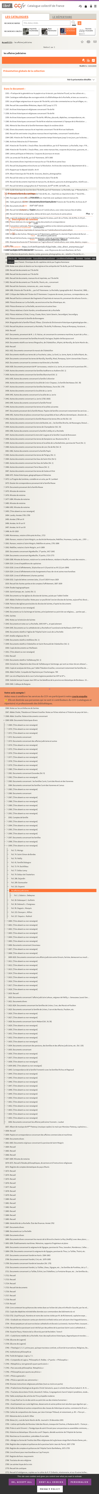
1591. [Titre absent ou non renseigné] (23, 813)
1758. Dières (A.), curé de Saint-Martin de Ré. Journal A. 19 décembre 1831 (34, 1420)
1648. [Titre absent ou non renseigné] (23, 1090)
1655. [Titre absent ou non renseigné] (23, 1118)
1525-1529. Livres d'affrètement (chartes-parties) (24, 575)
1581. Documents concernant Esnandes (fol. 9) (26, 773)
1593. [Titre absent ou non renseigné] (23, 821)
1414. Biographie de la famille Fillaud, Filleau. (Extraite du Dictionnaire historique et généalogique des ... (47, 322)
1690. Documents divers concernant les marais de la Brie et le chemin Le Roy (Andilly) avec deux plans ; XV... (47, 1239)
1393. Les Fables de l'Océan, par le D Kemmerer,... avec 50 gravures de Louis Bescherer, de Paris (43, 250)
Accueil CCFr (7, 42)
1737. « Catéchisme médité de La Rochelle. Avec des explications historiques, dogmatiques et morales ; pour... (47, 1335)
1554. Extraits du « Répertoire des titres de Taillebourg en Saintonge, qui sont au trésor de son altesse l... (46, 664)
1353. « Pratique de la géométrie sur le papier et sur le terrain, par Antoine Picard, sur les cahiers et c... (45, 93)
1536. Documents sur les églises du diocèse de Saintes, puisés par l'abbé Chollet (36, 595)
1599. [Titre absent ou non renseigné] (23, 845)
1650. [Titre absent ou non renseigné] (23, 1098)
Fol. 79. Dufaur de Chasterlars (23, 874)
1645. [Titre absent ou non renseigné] (23, 1077)
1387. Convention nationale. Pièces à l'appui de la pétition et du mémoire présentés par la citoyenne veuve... (47, 226)
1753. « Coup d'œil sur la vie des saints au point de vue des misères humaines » (36, 1400)
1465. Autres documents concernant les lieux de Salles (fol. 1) (29, 463)
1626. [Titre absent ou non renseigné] (23, 1013)
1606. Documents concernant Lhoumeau (24, 945)
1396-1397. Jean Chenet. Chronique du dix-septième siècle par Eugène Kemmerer (37, 262)
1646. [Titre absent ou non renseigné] (23, 1081)
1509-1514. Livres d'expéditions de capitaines (23, 563)
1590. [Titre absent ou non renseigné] (23, 809)
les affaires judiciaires (20, 890)
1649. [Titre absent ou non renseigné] (23, 1094)
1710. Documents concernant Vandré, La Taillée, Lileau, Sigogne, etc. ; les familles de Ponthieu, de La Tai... (47, 1267)
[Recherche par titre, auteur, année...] (46, 23)
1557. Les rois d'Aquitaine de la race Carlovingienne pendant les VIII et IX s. (35, 676)
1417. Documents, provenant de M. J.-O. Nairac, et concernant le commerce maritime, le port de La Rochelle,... (47, 334)
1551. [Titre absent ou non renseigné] (20, 652)
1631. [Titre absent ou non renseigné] (23, 1033)
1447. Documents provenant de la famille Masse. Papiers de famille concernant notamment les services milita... (47, 411)
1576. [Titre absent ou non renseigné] (23, 753)
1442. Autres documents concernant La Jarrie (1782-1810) (28, 398)
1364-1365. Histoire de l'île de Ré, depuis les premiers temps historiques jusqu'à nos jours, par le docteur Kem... (47, 137)
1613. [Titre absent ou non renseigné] (23, 969)
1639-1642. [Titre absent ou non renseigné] (25, 1065)
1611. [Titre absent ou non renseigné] (23, 961)
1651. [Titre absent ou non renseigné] (23, 1102)
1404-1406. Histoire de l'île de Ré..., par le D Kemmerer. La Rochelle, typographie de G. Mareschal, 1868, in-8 (47, 290)
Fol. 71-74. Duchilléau (19, 866)
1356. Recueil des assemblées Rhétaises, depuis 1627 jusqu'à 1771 (31, 105)
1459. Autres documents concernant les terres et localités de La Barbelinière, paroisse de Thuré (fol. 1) (45, 443)
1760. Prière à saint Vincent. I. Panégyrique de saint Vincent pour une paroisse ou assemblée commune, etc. (47, 1428)
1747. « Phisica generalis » (15, 1376)
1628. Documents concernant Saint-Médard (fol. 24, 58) (30, 1021)
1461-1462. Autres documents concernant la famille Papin (28, 451)
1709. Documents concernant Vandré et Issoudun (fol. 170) (28, 1263)
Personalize (80, 1482)
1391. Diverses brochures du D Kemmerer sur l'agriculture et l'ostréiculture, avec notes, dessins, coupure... (47, 242)
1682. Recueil (10, 1207)
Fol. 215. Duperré (17, 886)
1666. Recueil (10, 1155)
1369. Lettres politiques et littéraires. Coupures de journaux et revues (32, 153)
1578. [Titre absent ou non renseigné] (23, 761)
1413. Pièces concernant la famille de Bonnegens (24, 318)
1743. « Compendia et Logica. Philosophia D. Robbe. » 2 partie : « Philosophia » (36, 1359)
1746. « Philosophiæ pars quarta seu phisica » (23, 1372)
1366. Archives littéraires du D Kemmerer (21, 141)
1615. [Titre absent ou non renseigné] (23, 977)
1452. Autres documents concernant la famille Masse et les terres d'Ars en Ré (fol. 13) (38, 419)
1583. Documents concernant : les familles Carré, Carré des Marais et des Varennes (40, 781)
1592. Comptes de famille (18, 817)
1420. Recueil (10, 346)
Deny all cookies (51, 1482)
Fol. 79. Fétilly (16, 858)
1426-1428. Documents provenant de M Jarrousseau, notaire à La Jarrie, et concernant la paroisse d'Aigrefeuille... (47, 366)
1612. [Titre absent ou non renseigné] (23, 965)
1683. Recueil (10, 1211)
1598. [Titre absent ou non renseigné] (23, 841)
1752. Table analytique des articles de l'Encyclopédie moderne (30, 1396)
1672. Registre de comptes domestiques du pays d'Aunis (27, 1167)
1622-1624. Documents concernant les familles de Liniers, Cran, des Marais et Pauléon (42, 1005)
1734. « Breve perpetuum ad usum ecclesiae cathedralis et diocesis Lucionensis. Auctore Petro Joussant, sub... (47, 1323)
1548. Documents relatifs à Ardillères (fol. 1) (22, 640)
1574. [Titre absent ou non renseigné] (23, 745)
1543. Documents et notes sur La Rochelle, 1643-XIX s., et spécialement (33, 623)
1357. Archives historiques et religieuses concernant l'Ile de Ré (29, 109)
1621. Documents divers (17, 1001)
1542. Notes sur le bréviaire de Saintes (20, 619)
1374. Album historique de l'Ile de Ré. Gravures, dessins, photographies (33, 173)
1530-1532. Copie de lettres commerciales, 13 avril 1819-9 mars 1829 (32, 579)
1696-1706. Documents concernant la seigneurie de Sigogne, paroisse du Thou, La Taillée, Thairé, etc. (45, 1251)
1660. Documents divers (14, 1139)
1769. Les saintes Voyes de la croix (18, 1464)
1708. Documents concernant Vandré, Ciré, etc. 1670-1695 (28, 1259)
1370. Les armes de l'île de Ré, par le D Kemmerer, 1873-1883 (29, 157)
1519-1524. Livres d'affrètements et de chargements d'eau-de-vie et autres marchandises (40, 571)
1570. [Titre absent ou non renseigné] (23, 729)
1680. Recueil (10, 1199)
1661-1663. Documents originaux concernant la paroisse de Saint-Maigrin (34, 1143)
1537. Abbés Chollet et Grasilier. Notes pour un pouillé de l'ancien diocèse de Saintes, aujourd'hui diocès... (47, 599)
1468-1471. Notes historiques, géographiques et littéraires (28, 475)
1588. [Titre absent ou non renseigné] (23, 801)
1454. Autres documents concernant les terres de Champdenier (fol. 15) (33, 427)
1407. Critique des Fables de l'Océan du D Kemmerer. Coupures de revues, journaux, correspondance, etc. (47, 294)
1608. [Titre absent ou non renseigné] (23, 953)
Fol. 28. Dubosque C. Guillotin (23, 900)
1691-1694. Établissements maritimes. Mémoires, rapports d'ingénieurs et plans (36, 1243)
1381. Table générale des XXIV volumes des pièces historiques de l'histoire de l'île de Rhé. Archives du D (46, 201)
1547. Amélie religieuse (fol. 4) (17, 636)
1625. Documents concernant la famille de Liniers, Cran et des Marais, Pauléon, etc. (41, 1009)
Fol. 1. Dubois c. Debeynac (24, 895)
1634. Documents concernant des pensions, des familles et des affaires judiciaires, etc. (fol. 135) (46, 1045)
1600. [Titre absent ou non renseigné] (23, 921)
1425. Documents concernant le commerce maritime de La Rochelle (32, 362)
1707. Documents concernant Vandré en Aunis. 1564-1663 (27, 1255)
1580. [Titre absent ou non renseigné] (23, 769)
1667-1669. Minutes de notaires (17, 1159)
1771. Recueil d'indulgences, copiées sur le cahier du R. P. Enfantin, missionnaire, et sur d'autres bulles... (46, 1472)
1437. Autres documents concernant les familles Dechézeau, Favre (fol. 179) (34, 386)
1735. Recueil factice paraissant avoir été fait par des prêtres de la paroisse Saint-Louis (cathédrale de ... (46, 1327)
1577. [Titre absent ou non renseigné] (23, 757)
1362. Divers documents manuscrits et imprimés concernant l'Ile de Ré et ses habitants (39, 129)
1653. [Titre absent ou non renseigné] (23, 1110)
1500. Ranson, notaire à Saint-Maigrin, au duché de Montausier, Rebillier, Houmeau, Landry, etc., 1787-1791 (47, 539)
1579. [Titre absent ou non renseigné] (23, 765)
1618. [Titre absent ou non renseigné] (23, 989)
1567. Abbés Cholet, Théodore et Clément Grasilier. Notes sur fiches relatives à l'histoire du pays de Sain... (47, 712)
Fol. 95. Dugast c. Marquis (21, 908)
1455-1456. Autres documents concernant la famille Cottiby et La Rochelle (34, 431)
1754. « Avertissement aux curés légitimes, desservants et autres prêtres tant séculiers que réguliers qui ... (46, 1404)
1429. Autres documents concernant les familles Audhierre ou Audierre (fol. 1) (35, 370)
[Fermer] (49, 689)
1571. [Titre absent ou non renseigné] (23, 733)
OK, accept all (21, 1482)
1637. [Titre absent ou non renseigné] (23, 1057)
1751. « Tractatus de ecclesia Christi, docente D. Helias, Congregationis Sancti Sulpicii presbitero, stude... (47, 1392)
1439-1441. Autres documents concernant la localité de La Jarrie (30, 394)
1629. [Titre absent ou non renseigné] (23, 1025)
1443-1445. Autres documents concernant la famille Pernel (28, 402)
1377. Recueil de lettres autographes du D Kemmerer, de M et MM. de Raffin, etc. (37, 185)
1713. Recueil (10, 1279)
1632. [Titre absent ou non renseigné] (23, 1037)
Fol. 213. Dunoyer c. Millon (21, 912)
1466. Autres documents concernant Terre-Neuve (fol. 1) (27, 467)
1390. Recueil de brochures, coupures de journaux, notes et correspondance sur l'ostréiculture (42, 238)
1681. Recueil (10, 1203)
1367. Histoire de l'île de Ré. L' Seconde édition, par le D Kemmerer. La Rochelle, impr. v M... (46, 145)
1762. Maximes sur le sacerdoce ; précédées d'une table (27, 1436)
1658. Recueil (10, 1130)
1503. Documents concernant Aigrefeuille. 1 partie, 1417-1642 (30, 551)
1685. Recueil (10, 1219)
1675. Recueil (10, 1179)
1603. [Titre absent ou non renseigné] (23, 933)
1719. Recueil (10, 1303)
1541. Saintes (10, 615)
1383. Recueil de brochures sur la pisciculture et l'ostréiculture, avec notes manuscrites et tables (43, 210)
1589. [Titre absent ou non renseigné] (23, 805)
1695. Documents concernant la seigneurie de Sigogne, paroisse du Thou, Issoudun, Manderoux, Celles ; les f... (47, 1247)
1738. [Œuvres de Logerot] (15, 1339)
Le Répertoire (62, 17)
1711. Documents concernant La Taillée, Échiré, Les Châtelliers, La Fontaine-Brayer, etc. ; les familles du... (47, 1271)
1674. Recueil (10, 1175)
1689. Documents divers (14, 1235)
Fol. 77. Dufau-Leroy (19, 870)
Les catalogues (16, 17)
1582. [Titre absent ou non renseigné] (23, 777)
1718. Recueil (10, 1299)
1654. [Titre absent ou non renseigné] (23, 1114)
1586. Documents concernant (19, 793)
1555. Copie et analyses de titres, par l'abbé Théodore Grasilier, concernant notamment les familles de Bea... (47, 668)
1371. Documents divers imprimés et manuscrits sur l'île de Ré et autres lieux (35, 161)
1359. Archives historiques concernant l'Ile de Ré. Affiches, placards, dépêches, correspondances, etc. (45, 117)
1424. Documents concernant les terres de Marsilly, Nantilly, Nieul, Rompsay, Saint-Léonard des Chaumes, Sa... (47, 358)
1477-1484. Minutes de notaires (17, 499)
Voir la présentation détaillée (79, 79)
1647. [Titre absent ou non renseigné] (23, 1085)
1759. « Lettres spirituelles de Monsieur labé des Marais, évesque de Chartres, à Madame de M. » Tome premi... (47, 1424)
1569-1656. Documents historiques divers (21, 720)
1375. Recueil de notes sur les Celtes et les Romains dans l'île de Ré (31, 177)
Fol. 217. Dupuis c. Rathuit (21, 916)
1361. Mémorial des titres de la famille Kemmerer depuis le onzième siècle (34, 125)
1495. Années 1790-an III (14, 519)
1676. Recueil (10, 1183)
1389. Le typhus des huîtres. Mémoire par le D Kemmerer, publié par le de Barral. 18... (47, 234)
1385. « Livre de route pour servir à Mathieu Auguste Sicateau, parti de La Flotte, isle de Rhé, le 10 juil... (45, 218)
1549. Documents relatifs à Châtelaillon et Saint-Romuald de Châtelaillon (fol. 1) (37, 644)
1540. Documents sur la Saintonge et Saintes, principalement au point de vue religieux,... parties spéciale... (46, 611)
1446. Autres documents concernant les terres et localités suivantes (31, 406)
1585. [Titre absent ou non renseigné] (23, 789)
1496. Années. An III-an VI (15, 523)
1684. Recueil (10, 1215)
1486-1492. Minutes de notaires (17, 507)
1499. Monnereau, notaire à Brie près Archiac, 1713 (25, 535)
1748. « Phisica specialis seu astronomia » (21, 1380)
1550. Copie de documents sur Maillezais (21, 648)
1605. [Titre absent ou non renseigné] (23, 941)
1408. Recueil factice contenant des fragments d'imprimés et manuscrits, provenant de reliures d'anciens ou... (47, 298)
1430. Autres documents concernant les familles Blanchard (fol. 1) (31, 374)
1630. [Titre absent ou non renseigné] (23, 1029)
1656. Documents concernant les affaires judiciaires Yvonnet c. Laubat (36, 1122)
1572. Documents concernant (19, 737)
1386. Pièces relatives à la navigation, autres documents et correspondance (35, 222)
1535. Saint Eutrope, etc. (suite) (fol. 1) (20, 591)
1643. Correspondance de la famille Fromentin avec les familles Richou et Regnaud (41, 1069)
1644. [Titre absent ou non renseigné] (23, 1073)
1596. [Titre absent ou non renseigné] (23, 833)
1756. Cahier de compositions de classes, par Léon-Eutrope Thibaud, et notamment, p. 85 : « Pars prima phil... (46, 1412)
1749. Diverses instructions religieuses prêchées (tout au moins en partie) (34, 1384)
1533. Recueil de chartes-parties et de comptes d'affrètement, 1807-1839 (33, 583)
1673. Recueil (10, 1171)
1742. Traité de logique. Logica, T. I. (19, 1356)
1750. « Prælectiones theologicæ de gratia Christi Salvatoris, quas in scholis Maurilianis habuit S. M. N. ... (47, 1388)
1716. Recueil (10, 1291)
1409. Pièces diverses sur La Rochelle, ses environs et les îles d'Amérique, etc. (35, 302)
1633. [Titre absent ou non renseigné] (23, 1041)
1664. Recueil (10, 1147)
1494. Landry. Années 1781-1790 (17, 515)
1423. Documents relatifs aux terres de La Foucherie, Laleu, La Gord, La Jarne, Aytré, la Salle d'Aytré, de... (46, 354)
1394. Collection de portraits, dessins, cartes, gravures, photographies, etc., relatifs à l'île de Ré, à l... (45, 254)
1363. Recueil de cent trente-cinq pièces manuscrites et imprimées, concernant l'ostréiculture (42, 133)
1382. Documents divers (14, 206)
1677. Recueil (10, 1187)
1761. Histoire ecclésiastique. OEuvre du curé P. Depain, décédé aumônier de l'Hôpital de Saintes (43, 1432)
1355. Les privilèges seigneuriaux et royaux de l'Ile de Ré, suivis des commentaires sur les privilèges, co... (46, 101)
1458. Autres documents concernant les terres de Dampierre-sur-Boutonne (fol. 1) (37, 439)
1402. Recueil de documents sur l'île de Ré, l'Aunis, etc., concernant (31, 282)
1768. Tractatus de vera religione (18, 1460)
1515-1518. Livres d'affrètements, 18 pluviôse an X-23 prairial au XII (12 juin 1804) (37, 567)
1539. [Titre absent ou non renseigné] (20, 607)
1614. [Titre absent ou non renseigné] (23, 973)
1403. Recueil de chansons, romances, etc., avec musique (28, 286)
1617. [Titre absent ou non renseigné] (23, 985)
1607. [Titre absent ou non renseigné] (23, 949)
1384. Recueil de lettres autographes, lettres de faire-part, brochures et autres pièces (38, 214)
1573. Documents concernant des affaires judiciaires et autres (32, 741)
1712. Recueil (10, 1275)
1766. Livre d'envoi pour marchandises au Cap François (27, 1452)
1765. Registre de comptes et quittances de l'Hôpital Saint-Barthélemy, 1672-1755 (37, 1448)
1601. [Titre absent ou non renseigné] (23, 925)
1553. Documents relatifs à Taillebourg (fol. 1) (23, 660)
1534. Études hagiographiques (17, 587)
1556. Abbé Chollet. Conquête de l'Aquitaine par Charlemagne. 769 (31, 672)
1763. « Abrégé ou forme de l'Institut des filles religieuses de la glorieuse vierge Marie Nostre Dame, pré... (46, 1440)
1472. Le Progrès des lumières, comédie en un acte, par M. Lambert (31, 479)
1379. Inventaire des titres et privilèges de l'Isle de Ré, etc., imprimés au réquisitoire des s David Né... (45, 193)
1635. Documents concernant (19, 1049)
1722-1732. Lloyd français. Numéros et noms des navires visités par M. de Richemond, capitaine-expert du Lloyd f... (46, 1315)
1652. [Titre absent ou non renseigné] (23, 1106)
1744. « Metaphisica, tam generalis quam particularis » (26, 1364)
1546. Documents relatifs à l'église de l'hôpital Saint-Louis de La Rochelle (34, 632)
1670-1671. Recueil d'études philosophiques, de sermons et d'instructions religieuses (38, 1163)
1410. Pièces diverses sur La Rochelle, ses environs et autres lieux (30, 306)
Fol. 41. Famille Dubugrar (21, 862)
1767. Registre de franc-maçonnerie (19, 1456)
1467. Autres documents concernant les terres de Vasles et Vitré (30, 471)
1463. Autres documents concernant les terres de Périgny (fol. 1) (30, 455)
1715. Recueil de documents (16, 1287)
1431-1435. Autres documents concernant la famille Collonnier (30, 378)
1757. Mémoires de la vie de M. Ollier (19, 1416)
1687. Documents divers (14, 1227)
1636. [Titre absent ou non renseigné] (23, 1053)
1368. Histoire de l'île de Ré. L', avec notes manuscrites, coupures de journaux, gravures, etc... (47, 149)
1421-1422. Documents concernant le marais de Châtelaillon (29, 350)
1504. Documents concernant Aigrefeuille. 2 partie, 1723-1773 (29, 555)
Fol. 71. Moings (17, 850)
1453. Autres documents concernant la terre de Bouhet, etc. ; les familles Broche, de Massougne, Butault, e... (47, 423)
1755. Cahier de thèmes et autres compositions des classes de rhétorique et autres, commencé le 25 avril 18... (47, 1408)
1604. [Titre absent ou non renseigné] (23, 937)
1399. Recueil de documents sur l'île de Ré (21, 270)
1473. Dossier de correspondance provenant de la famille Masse (30, 483)
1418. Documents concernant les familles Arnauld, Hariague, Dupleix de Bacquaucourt (39, 338)
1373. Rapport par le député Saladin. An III (22, 169)
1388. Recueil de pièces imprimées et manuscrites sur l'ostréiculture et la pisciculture (38, 230)
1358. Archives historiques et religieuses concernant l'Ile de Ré (29, 113)
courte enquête (79, 696)
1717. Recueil (10, 1295)
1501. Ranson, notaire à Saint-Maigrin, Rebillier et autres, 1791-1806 (32, 543)
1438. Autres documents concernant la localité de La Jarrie (28, 390)
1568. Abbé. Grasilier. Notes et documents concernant (26, 716)
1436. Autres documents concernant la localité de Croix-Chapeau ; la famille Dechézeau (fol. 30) (43, 382)
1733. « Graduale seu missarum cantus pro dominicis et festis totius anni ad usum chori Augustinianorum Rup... (47, 1319)
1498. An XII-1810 (12, 531)
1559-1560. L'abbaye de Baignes (17, 684)
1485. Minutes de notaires (15, 503)
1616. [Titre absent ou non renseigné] (23, 981)
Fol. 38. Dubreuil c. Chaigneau (23, 904)
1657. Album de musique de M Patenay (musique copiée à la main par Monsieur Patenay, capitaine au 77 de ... (47, 1126)
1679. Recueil (10, 1195)
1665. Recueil (10, 1151)
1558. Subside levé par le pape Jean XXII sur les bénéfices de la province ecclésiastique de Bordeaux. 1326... (47, 680)
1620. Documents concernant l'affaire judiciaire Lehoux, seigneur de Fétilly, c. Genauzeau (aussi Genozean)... (48, 997)
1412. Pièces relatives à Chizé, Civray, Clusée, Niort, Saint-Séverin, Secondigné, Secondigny (41, 314)
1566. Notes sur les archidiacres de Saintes (22, 708)
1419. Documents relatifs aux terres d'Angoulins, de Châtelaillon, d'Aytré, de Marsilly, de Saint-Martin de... (47, 342)
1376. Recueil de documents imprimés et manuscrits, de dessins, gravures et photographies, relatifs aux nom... (47, 181)
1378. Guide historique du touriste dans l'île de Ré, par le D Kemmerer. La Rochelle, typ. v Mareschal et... (47, 189)
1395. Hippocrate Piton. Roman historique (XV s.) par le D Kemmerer (32, 258)
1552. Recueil (10, 656)
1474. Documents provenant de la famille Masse (24, 487)
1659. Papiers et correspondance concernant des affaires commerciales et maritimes (38, 1134)
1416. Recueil (10, 330)
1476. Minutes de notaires (15, 495)
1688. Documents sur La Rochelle (18, 1231)
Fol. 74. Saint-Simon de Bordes (23, 854)
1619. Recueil (13, 993)
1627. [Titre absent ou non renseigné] (23, 1017)
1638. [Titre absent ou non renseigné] (23, 1061)
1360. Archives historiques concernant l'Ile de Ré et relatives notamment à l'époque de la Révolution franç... (46, 121)
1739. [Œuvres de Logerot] (15, 1343)
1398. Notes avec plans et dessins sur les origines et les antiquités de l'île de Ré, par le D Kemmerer (44, 266)
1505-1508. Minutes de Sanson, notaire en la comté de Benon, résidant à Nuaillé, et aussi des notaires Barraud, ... (46, 559)
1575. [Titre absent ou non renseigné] (23, 749)
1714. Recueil (10, 1283)
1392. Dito (9, 246)
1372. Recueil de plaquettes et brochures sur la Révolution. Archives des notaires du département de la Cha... (47, 165)
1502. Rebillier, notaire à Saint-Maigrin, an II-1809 (25, 547)
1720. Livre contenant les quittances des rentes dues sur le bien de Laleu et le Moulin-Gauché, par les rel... (46, 1307)
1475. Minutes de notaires (15, 491)
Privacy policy (50, 1489)
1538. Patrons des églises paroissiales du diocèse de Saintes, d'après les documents (38, 603)
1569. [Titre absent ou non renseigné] (23, 725)
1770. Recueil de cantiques (15, 1468)
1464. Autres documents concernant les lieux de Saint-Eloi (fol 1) (30, 459)
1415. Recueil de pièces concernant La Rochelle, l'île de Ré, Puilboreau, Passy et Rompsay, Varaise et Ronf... (46, 326)
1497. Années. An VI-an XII (15, 527)
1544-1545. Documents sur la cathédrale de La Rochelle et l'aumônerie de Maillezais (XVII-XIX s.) (43, 627)
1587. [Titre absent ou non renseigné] (23, 797)
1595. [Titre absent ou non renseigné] (23, 829)
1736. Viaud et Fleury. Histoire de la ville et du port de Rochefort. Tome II (33, 1331)
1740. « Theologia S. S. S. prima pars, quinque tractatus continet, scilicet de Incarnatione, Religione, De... (47, 1347)
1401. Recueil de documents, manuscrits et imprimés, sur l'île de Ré (31, 278)
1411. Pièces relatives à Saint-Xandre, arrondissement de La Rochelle (32, 310)
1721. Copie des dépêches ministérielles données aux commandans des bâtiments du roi (40, 1311)
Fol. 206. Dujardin (18, 878)
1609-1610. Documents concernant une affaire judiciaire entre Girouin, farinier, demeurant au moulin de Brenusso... (48, 957)
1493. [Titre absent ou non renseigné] (20, 511)
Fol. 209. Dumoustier (19, 882)
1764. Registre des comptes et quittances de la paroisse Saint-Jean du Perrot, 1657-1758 (40, 1444)
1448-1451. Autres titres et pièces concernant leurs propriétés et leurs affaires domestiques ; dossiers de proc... (47, 415)
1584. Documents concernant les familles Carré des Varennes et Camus (36, 785)
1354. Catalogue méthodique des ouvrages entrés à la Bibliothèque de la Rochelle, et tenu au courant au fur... (47, 97)
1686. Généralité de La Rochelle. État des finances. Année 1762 (29, 1223)
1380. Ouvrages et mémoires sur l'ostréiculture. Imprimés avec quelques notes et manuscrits (41, 198)
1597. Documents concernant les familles (24, 837)
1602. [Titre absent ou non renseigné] (23, 929)
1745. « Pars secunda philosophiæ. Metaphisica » (24, 1368)
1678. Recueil (10, 1191)
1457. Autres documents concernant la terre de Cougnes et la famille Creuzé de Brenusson (40, 435)
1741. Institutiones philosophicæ (18, 1351)
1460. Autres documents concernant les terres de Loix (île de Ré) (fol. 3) (33, 447)
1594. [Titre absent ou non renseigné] (23, 825)
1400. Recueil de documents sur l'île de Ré (21, 274)
